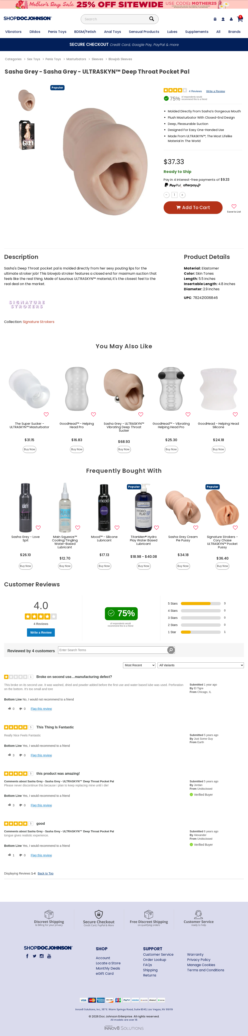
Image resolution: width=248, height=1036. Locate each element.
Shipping (150, 970)
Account (103, 957)
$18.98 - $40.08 (143, 556)
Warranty (195, 954)
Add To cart (193, 207)
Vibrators (13, 31)
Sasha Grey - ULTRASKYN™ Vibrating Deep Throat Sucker (124, 427)
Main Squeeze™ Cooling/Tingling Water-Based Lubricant (65, 542)
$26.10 (25, 554)
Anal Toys (112, 31)
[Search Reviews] (116, 650)
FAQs (147, 964)
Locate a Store (108, 963)
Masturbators (76, 59)
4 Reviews (195, 91)
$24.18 (218, 439)
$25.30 (171, 439)
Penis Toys (57, 31)
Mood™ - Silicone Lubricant (104, 538)
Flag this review (41, 708)
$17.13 (104, 554)
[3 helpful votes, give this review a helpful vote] (10, 755)
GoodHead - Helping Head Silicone (218, 425)
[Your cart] (240, 19)
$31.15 (29, 439)
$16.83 (76, 439)
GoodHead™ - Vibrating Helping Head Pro (171, 425)
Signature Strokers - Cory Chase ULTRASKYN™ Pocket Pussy (222, 542)
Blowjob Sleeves (120, 59)
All (218, 31)
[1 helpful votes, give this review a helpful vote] (10, 855)
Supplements (197, 31)
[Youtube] (49, 956)
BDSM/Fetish (85, 31)
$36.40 (222, 558)
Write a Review (215, 91)
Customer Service (158, 954)
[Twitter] (34, 956)
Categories (13, 59)
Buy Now (29, 449)
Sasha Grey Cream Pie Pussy (183, 538)
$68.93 (124, 441)
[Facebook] (27, 956)
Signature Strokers (38, 321)
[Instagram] (41, 956)
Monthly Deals (108, 968)
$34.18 (183, 554)
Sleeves (97, 59)
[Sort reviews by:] (139, 665)
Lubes (172, 31)
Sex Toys (33, 59)
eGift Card (105, 973)
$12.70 (65, 558)
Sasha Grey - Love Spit (25, 538)
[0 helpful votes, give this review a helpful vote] (10, 709)
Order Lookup (154, 959)
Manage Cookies (201, 964)
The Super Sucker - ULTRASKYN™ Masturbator (29, 425)
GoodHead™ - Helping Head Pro (77, 425)
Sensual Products (144, 31)
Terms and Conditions (205, 970)
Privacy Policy (198, 959)
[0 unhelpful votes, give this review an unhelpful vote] (21, 709)
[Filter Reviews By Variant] (201, 665)
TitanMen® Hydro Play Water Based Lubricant (143, 540)
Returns (149, 975)
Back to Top (46, 873)
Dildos (35, 31)
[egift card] (215, 19)
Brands (234, 31)
